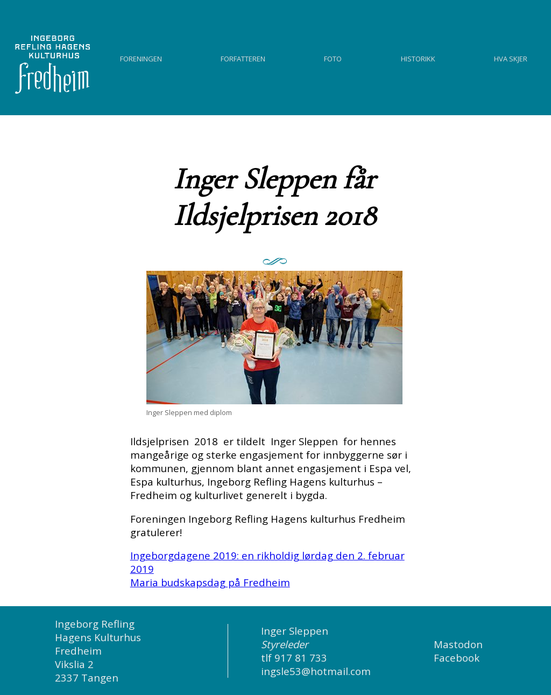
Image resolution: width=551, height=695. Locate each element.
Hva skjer (510, 57)
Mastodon (458, 644)
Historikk (418, 57)
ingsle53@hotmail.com (316, 671)
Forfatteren (243, 57)
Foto (333, 57)
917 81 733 (300, 657)
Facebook (456, 657)
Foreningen (141, 57)
